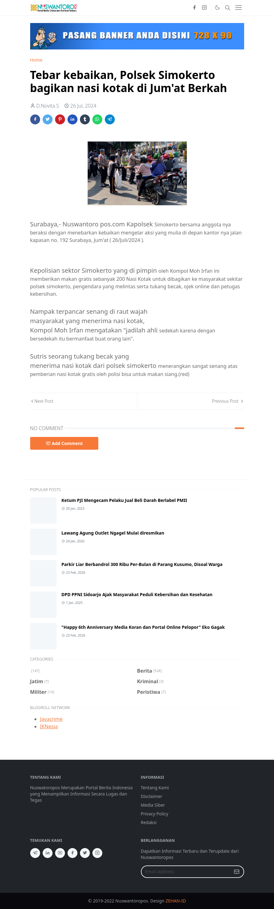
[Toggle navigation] (238, 7)
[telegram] (35, 853)
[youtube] (60, 853)
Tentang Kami (155, 788)
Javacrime (51, 719)
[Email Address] (186, 871)
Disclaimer (151, 796)
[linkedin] (48, 853)
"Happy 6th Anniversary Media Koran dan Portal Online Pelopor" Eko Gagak (143, 627)
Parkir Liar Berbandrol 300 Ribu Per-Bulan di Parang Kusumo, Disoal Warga (142, 564)
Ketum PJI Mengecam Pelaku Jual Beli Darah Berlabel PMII (124, 500)
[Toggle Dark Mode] (217, 7)
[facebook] (194, 8)
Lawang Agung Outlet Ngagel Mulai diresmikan (113, 533)
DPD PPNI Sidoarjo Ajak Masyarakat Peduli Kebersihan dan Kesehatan (137, 594)
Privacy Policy (154, 814)
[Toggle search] (227, 7)
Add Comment (64, 443)
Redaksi (149, 822)
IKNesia (49, 726)
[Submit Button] (237, 871)
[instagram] (204, 8)
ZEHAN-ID (175, 901)
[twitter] (85, 853)
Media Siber (153, 805)
